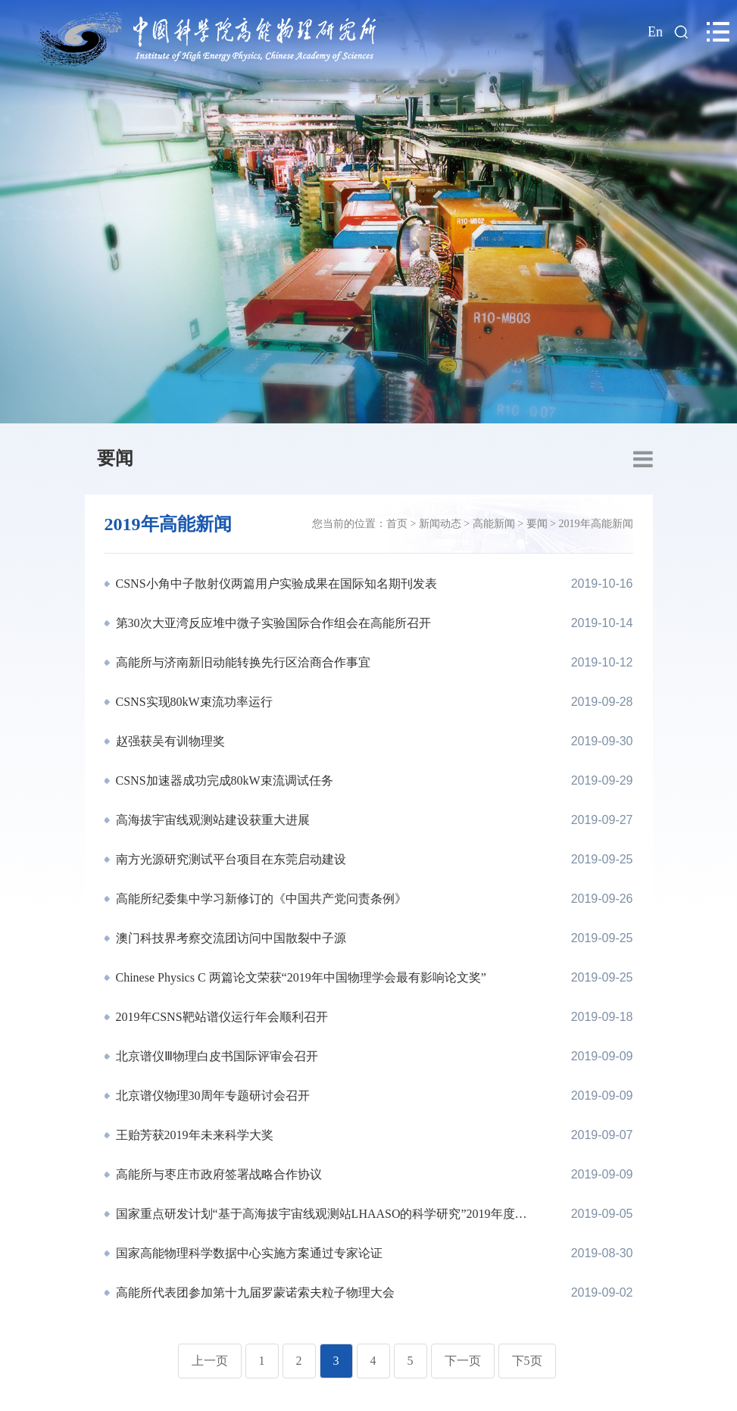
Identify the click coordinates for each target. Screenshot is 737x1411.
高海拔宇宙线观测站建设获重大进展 (211, 819)
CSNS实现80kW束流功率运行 (193, 701)
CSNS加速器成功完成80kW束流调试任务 (223, 780)
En (655, 31)
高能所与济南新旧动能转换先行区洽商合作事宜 (241, 662)
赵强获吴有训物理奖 (169, 741)
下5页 (527, 1360)
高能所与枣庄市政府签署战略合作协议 (217, 1174)
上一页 (210, 1360)
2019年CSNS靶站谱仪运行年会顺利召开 (220, 1016)
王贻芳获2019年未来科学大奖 (193, 1134)
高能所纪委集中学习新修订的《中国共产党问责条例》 (260, 898)
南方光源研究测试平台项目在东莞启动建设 (229, 859)
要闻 (115, 458)
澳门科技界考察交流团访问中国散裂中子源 (229, 938)
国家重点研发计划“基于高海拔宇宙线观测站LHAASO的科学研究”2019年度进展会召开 (320, 1213)
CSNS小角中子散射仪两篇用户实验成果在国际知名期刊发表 (275, 583)
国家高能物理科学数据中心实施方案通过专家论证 (248, 1253)
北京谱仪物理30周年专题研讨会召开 (211, 1095)
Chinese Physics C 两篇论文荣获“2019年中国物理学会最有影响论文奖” (299, 977)
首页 (397, 523)
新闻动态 (440, 523)
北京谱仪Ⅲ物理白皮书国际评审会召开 (215, 1056)
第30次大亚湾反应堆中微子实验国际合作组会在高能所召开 (272, 623)
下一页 (463, 1360)
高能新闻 (494, 523)
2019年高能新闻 (596, 523)
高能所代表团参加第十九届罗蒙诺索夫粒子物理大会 (254, 1292)
